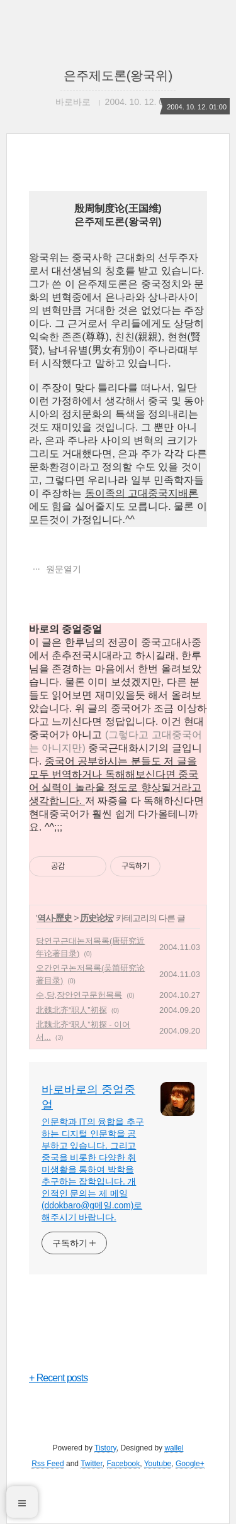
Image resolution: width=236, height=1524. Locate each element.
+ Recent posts (58, 1377)
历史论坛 (96, 918)
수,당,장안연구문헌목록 (79, 995)
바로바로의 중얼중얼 (88, 1097)
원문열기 (62, 569)
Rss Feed (47, 1463)
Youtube (158, 1463)
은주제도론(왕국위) (118, 75)
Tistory (105, 1448)
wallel (173, 1448)
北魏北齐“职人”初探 (71, 1010)
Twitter (92, 1463)
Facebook (123, 1463)
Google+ (190, 1463)
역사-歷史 (54, 918)
